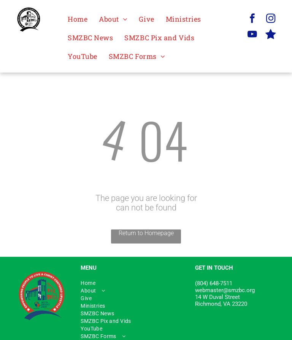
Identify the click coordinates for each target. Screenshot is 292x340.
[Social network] (271, 35)
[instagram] (271, 19)
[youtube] (252, 35)
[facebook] (252, 19)
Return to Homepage (146, 233)
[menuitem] (77, 18)
